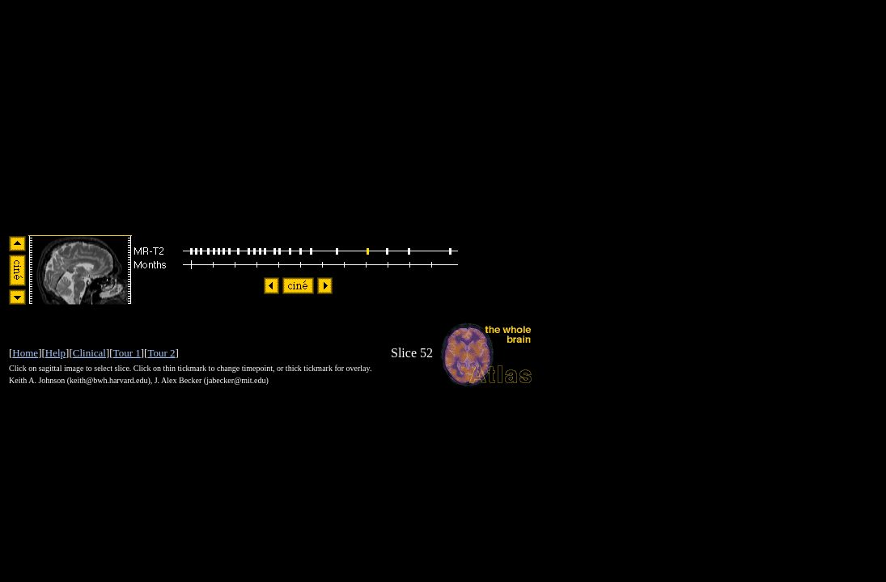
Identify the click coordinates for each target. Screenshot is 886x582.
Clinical (89, 353)
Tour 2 (161, 353)
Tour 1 (127, 353)
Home (25, 353)
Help (55, 353)
